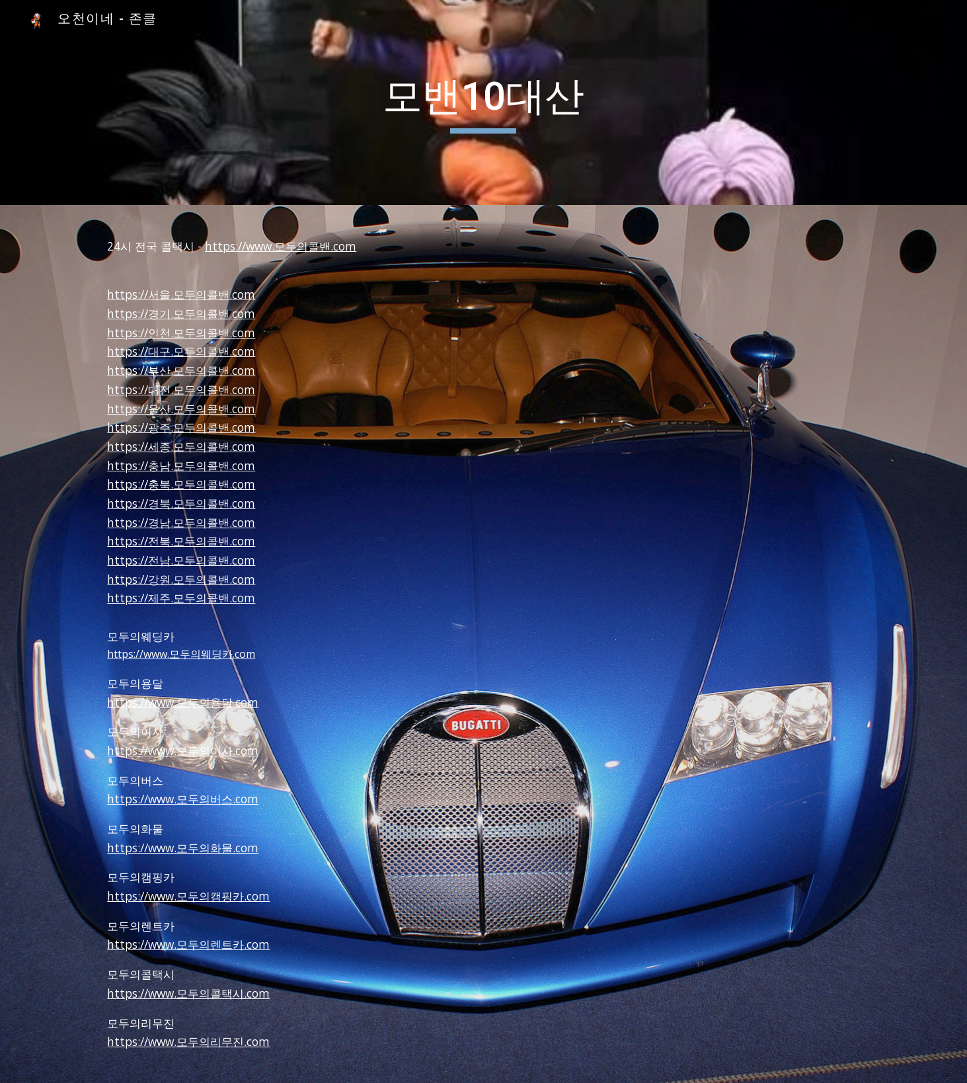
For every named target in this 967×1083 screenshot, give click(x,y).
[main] (484, 102)
